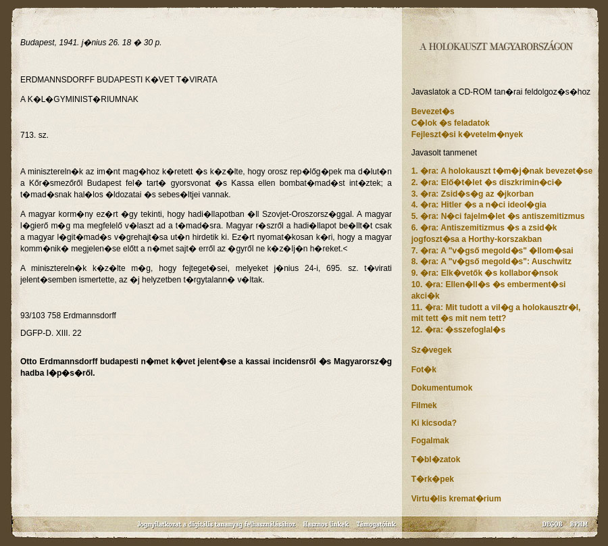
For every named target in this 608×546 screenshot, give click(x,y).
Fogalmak (430, 440)
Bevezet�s (433, 111)
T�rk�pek (432, 479)
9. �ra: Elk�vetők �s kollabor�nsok (484, 273)
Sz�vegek (431, 350)
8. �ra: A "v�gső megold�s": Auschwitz (491, 261)
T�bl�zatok (436, 459)
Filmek (424, 405)
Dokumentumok (442, 388)
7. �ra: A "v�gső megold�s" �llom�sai (492, 250)
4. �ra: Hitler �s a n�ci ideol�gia (479, 204)
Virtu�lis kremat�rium (456, 498)
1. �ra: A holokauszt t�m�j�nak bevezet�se (502, 171)
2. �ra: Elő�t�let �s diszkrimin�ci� (486, 182)
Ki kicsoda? (434, 423)
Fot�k (423, 369)
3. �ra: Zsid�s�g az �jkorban (472, 194)
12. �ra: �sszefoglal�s (458, 329)
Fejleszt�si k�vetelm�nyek (467, 134)
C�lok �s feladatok (450, 123)
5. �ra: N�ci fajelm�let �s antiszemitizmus (498, 216)
